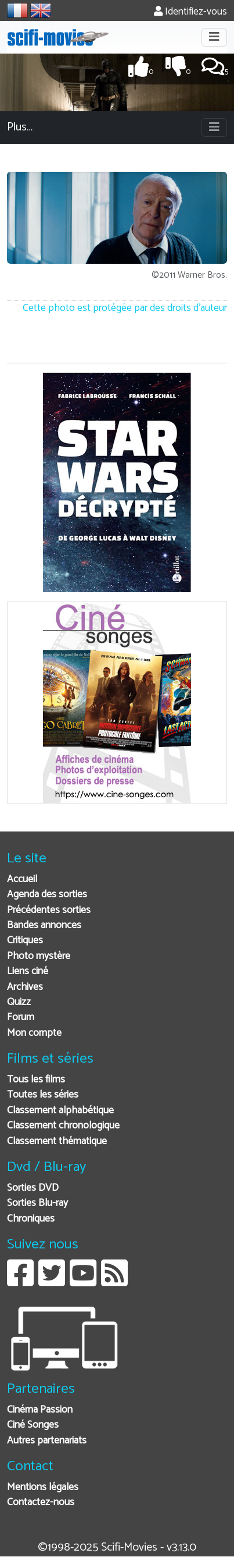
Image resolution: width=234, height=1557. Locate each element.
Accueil (22, 879)
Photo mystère (38, 956)
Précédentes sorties (49, 910)
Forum (20, 1017)
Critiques (25, 940)
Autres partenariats (47, 1440)
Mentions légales (42, 1487)
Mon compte (34, 1033)
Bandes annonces (44, 925)
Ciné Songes (33, 1425)
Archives (25, 987)
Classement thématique (57, 1141)
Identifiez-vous (190, 11)
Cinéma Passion (40, 1410)
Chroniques (31, 1219)
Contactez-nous (40, 1502)
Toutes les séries (42, 1095)
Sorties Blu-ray (37, 1203)
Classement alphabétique (60, 1110)
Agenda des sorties (47, 894)
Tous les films (36, 1079)
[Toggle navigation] (214, 37)
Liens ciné (27, 971)
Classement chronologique (63, 1125)
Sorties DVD (33, 1188)
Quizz (19, 1002)
